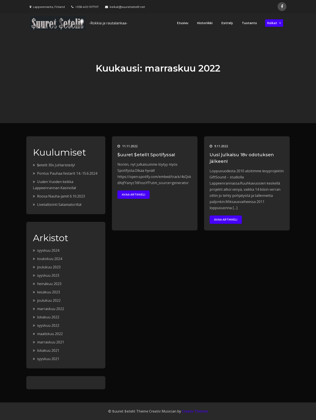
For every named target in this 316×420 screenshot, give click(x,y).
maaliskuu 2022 (50, 333)
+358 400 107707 (85, 7)
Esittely (227, 23)
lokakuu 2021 (48, 350)
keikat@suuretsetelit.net (125, 7)
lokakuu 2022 (48, 317)
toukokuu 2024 (49, 258)
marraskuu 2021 (50, 342)
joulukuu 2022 (49, 300)
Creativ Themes (195, 411)
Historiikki (205, 23)
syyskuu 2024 (48, 250)
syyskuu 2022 (48, 325)
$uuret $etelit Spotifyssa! (146, 154)
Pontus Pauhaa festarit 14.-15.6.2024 (67, 173)
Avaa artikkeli (133, 194)
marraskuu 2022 (50, 308)
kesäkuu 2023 (48, 292)
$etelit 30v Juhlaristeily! (56, 165)
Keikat (272, 23)
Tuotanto (249, 23)
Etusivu (182, 23)
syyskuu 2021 (48, 358)
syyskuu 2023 (48, 275)
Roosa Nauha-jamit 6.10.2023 (61, 196)
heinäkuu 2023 (49, 283)
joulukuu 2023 (49, 267)
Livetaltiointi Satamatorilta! (59, 204)
